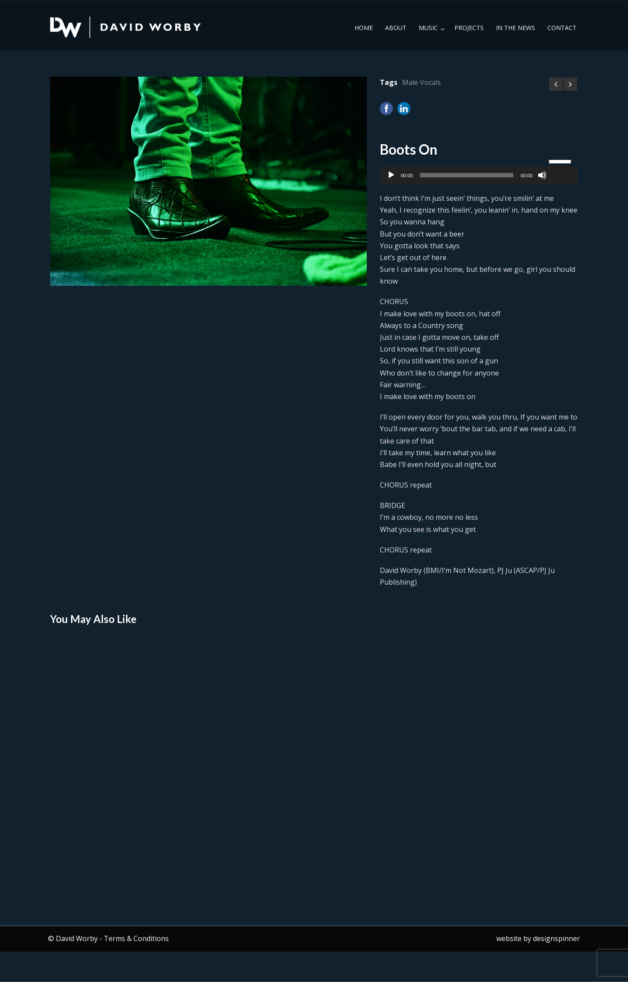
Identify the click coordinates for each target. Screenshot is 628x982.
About (395, 28)
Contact (562, 28)
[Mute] (542, 175)
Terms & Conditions (136, 938)
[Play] (391, 175)
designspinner (556, 938)
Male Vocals (421, 82)
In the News (515, 28)
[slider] (467, 175)
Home (364, 28)
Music (428, 28)
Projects (469, 28)
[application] (479, 175)
